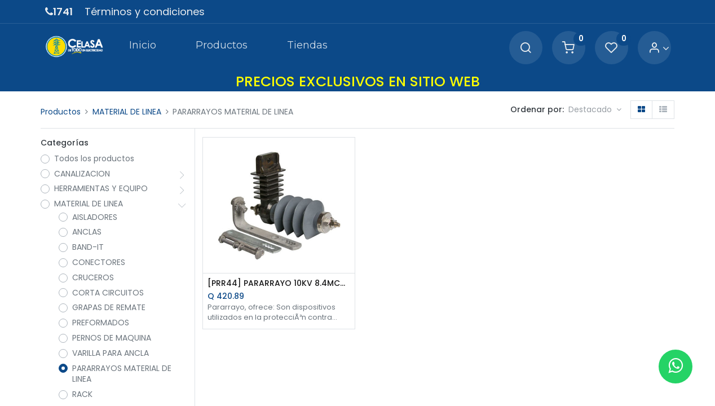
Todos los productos (94, 158)
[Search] (525, 48)
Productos (61, 111)
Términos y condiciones (145, 12)
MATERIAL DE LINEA (126, 111)
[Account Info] (659, 48)
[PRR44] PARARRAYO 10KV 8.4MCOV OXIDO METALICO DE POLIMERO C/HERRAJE (279, 283)
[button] (594, 110)
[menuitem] (142, 47)
